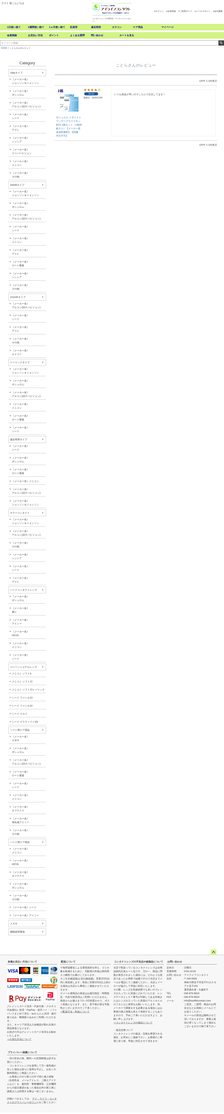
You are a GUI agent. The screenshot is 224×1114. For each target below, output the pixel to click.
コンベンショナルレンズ (23, 666)
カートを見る (126, 35)
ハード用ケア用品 (20, 842)
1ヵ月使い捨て (57, 27)
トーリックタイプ (20, 362)
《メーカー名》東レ (20, 610)
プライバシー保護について (22, 1052)
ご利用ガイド (186, 11)
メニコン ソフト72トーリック (28, 689)
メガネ (13, 923)
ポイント (54, 35)
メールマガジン (203, 11)
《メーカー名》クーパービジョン (21, 151)
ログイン (159, 11)
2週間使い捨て (36, 27)
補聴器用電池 (17, 931)
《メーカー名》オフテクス (20, 808)
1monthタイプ (18, 297)
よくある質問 (77, 35)
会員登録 (171, 11)
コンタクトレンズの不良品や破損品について (138, 961)
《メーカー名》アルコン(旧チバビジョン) (26, 104)
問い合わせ (97, 35)
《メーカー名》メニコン (20, 163)
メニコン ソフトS (21, 673)
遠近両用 (96, 27)
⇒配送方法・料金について (75, 1011)
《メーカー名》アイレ (20, 128)
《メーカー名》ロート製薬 (20, 263)
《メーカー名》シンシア (20, 139)
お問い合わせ (174, 961)
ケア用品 (138, 27)
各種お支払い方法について (22, 961)
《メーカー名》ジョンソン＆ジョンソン (25, 81)
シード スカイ (19, 713)
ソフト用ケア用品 (20, 730)
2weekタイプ (17, 184)
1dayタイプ (16, 72)
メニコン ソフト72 (22, 681)
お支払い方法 (35, 35)
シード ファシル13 (22, 697)
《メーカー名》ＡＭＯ (20, 738)
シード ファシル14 (22, 705)
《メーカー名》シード (20, 116)
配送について (68, 961)
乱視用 (73, 27)
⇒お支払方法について (19, 1039)
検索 (221, 43)
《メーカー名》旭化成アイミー (20, 820)
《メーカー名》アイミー (20, 622)
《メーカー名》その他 (20, 175)
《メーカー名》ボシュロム (20, 93)
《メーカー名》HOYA (20, 633)
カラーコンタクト (20, 512)
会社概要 (218, 11)
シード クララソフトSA (25, 721)
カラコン (117, 27)
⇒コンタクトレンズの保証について (133, 1022)
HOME (4, 48)
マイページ (167, 27)
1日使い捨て (14, 27)
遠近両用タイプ (18, 439)
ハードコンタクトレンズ (23, 589)
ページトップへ (213, 952)
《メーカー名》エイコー (20, 352)
